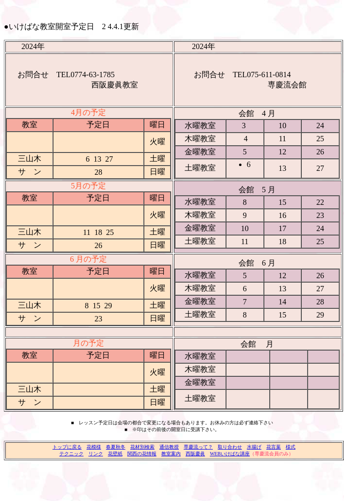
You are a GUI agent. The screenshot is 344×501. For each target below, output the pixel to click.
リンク (95, 453)
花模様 (93, 447)
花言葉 (273, 447)
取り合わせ (230, 447)
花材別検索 (142, 447)
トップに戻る (67, 447)
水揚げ (254, 447)
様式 (290, 447)
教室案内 (171, 453)
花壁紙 (115, 453)
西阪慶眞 (195, 453)
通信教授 (169, 447)
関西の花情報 (141, 453)
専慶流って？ (198, 447)
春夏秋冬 (115, 447)
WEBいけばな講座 (230, 453)
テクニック (71, 453)
